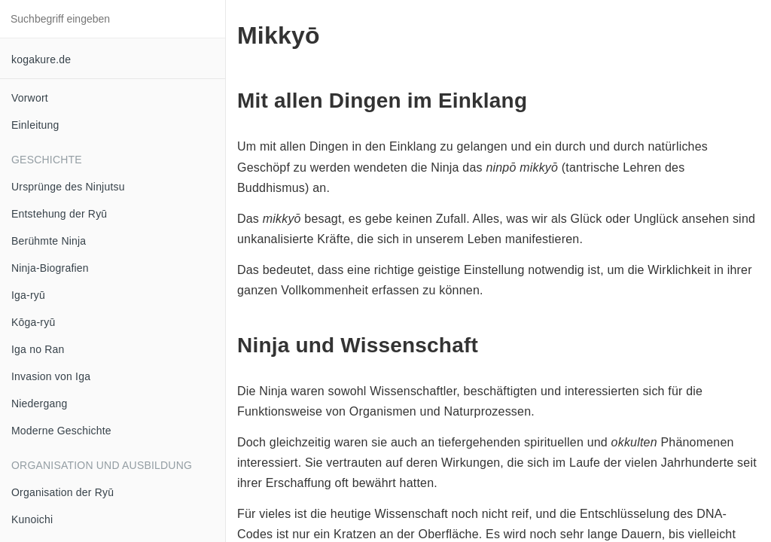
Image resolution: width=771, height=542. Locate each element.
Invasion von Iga (50, 376)
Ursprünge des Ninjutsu (68, 187)
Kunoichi (32, 519)
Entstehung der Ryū (59, 214)
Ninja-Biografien (50, 268)
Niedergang (39, 403)
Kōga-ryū (33, 322)
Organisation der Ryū (62, 492)
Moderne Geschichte (61, 431)
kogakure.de (41, 59)
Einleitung (35, 125)
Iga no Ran (38, 349)
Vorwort (29, 98)
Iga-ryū (28, 295)
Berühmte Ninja (48, 241)
